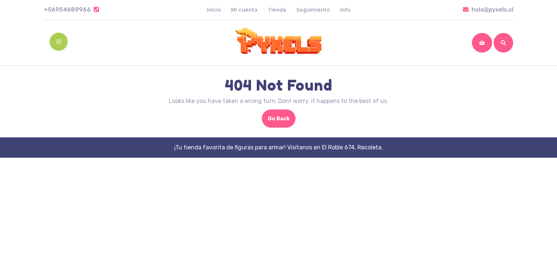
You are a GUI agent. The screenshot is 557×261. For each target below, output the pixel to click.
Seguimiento (313, 10)
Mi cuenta (244, 10)
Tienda (277, 10)
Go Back (282, 121)
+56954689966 (71, 9)
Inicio (214, 10)
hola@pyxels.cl (488, 9)
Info (345, 10)
